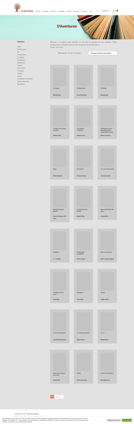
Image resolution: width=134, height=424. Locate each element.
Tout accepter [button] (127, 420)
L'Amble (19, 73)
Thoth (19, 47)
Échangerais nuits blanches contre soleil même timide (107, 130)
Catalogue (45, 11)
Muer (54, 169)
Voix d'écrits (21, 68)
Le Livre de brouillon (107, 169)
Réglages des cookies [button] (114, 420)
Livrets (19, 76)
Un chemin (80, 169)
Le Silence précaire (83, 333)
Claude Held (56, 380)
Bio (18, 52)
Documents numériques (25, 79)
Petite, (79, 373)
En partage (61, 11)
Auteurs (53, 11)
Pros (90, 11)
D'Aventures (21, 63)
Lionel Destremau (82, 95)
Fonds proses (21, 49)
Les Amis (84, 11)
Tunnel (103, 292)
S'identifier (105, 11)
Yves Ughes (80, 299)
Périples (56, 252)
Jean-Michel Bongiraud (59, 339)
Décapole (80, 292)
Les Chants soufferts (80, 129)
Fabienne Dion (81, 135)
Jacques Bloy (104, 216)
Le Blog (68, 11)
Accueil (38, 11)
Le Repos (56, 88)
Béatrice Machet (57, 176)
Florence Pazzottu (82, 380)
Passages (20, 71)
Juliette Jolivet (105, 299)
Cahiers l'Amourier (23, 81)
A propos (76, 11)
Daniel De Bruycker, (58, 216)
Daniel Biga (56, 299)
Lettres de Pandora (107, 373)
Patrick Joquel (81, 259)
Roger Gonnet (81, 339)
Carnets (19, 65)
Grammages (21, 60)
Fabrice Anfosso (81, 176)
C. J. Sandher (57, 259)
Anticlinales (21, 84)
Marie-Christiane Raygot (107, 259)
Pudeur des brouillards (80, 253)
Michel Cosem (57, 135)
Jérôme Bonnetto (105, 176)
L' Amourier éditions (32, 414)
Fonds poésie (21, 55)
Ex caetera (20, 57)
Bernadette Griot (105, 380)
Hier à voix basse (106, 252)
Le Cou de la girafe (59, 333)
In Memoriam (81, 88)
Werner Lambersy (105, 135)
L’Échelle (103, 88)
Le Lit (102, 333)
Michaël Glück (57, 95)
